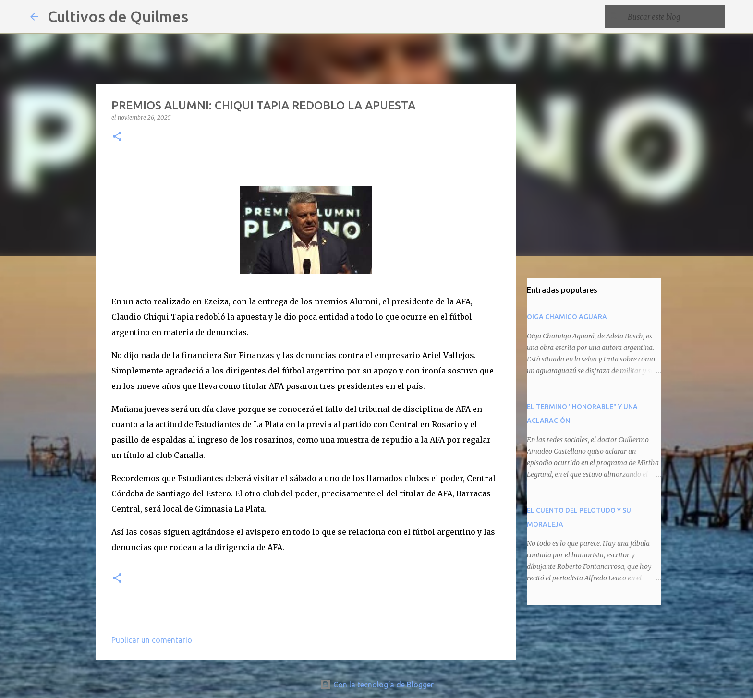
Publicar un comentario (151, 640)
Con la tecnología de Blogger (377, 684)
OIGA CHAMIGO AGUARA (567, 317)
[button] (117, 137)
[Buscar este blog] (674, 16)
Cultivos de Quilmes (118, 16)
